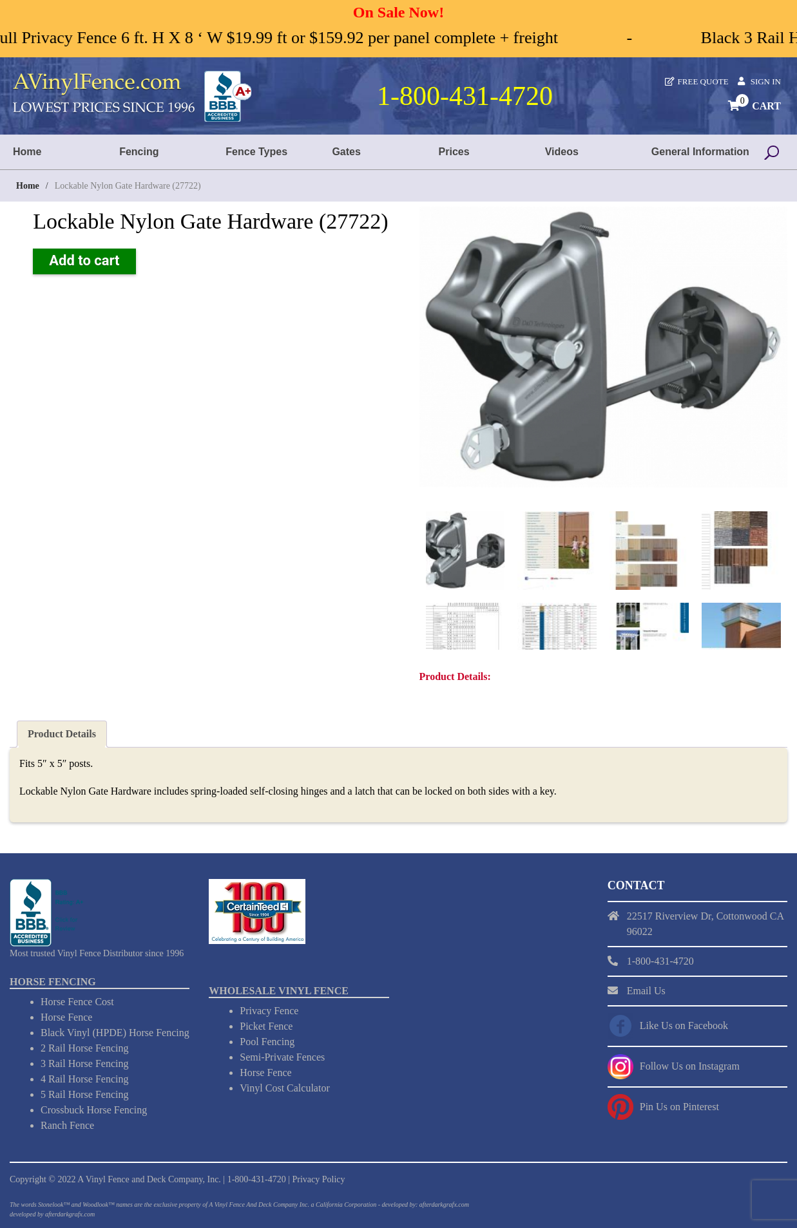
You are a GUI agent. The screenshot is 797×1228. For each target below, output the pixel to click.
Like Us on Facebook (684, 1024)
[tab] (62, 732)
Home (27, 151)
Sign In (766, 81)
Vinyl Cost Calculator (284, 1087)
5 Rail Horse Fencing (84, 1093)
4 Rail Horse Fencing (84, 1078)
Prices (454, 151)
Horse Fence (66, 1016)
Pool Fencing (267, 1040)
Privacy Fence (269, 1010)
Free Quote (703, 81)
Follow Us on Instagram (690, 1064)
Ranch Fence (67, 1124)
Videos (562, 151)
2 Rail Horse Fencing (84, 1047)
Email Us (646, 989)
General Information (700, 151)
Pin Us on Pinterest (679, 1105)
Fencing (138, 151)
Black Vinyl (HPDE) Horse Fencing (115, 1031)
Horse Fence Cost (77, 1001)
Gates (346, 151)
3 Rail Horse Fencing (84, 1062)
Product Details (62, 732)
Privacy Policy (318, 1179)
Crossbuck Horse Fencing (94, 1109)
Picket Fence (266, 1025)
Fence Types (256, 151)
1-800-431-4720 (256, 1179)
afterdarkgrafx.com (70, 1213)
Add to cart (84, 260)
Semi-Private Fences (282, 1056)
